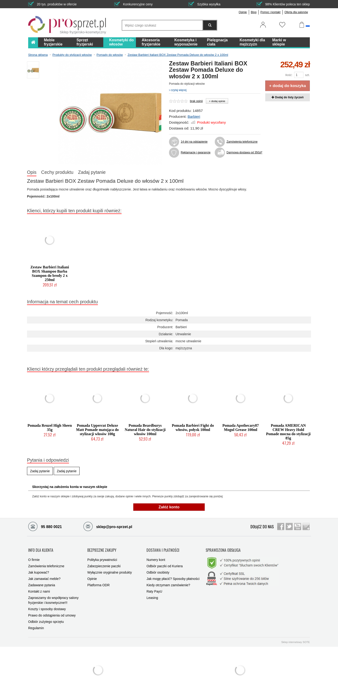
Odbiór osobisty (157, 568)
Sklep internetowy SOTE (295, 637)
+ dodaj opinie (217, 101)
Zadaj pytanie (92, 172)
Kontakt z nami (39, 587)
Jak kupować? (38, 568)
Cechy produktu (57, 172)
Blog (254, 12)
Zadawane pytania (41, 580)
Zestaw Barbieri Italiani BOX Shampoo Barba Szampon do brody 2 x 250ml (49, 273)
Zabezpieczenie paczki (104, 561)
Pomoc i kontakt (270, 12)
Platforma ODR (98, 580)
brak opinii (196, 101)
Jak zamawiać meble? (44, 574)
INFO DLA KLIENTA (40, 548)
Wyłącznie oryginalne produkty (109, 568)
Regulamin (36, 623)
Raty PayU (154, 587)
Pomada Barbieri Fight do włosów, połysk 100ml (193, 427)
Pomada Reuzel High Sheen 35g (49, 427)
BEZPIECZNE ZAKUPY (101, 548)
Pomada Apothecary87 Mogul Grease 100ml (240, 427)
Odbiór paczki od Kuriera (164, 561)
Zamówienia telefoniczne (242, 141)
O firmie (34, 555)
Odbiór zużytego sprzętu (46, 617)
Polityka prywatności (102, 555)
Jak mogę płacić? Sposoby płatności (173, 574)
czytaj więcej (178, 90)
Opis (31, 172)
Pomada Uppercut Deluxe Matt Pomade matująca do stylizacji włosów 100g (97, 429)
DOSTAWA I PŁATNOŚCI (162, 548)
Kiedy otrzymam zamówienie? (168, 580)
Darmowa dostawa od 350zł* (244, 152)
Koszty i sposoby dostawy (47, 604)
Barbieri (194, 116)
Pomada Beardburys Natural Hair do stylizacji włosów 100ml (145, 429)
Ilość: (288, 75)
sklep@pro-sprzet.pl (107, 526)
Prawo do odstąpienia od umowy (52, 611)
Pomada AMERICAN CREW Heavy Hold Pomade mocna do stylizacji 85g (288, 431)
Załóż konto (169, 507)
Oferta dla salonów (296, 12)
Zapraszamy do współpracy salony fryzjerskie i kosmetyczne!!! (53, 595)
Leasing (152, 593)
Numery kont (155, 555)
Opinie (243, 12)
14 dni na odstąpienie (194, 141)
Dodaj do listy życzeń (288, 97)
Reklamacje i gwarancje (196, 152)
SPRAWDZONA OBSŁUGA (223, 548)
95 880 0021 (45, 526)
